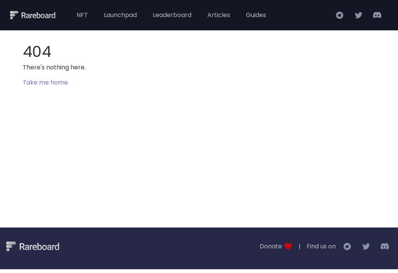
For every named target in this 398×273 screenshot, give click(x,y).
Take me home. (46, 82)
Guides (256, 15)
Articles (218, 15)
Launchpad (120, 15)
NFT (82, 15)
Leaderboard (172, 15)
